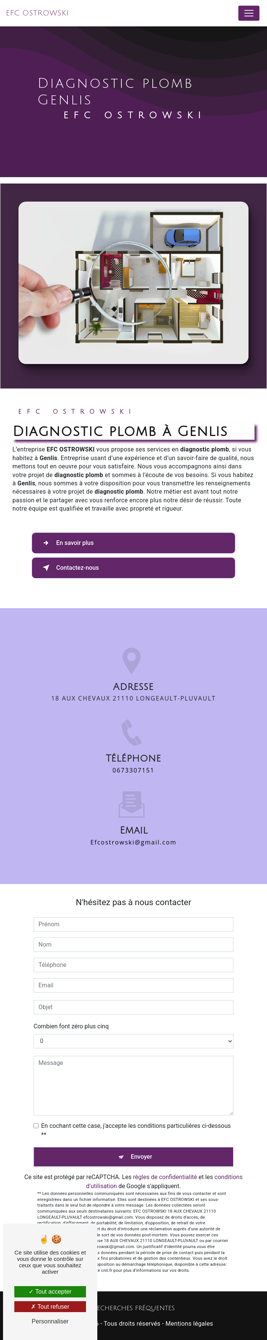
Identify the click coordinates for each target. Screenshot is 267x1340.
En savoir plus (67, 543)
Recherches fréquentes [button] (134, 1308)
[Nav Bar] (248, 13)
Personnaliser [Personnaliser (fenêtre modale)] (50, 1321)
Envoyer (141, 1156)
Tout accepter (50, 1291)
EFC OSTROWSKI (37, 13)
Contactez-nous (69, 567)
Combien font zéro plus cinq (71, 1026)
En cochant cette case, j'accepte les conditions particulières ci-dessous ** (136, 1130)
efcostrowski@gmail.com (134, 833)
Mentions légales (189, 1323)
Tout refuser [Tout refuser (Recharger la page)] (50, 1306)
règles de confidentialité (165, 1177)
